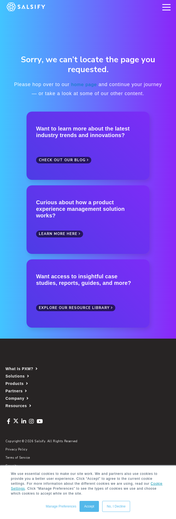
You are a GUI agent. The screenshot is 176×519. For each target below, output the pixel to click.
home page (84, 84)
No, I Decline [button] (116, 506)
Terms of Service (17, 457)
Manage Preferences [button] (61, 506)
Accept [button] (89, 506)
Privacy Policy (16, 449)
